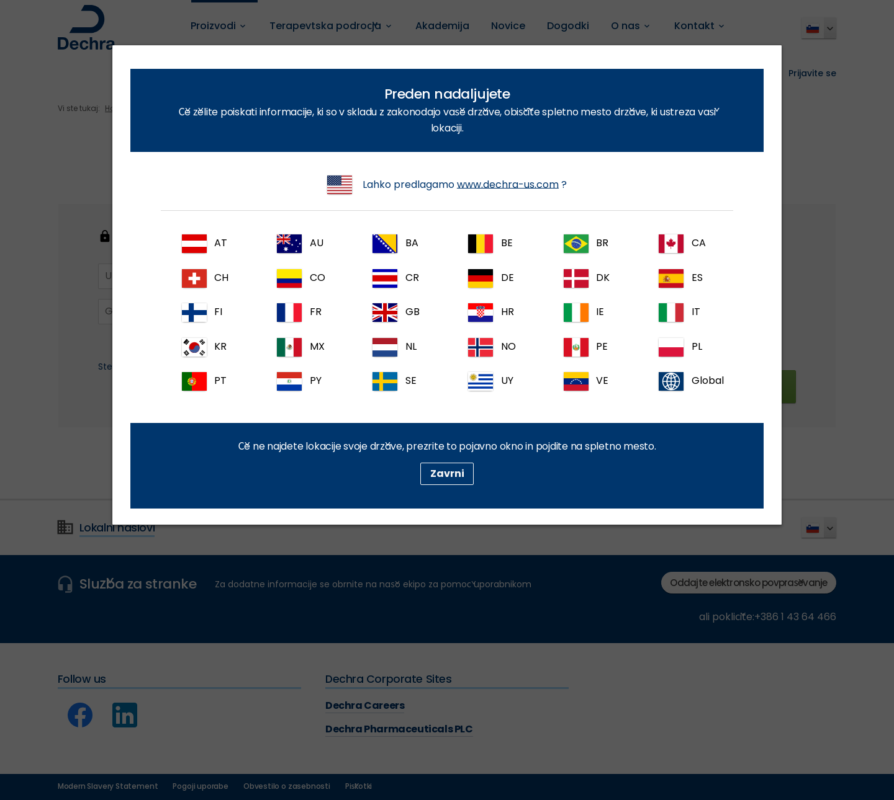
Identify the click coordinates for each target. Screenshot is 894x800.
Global (691, 381)
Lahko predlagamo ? (447, 185)
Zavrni (447, 473)
